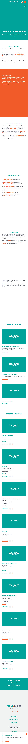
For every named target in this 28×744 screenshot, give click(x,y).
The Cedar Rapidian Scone (8, 185)
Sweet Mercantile (17, 132)
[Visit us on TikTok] (17, 711)
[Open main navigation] (25, 2)
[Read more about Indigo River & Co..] (14, 428)
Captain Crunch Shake (7, 181)
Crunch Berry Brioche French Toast (10, 190)
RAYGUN (9, 242)
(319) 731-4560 (14, 731)
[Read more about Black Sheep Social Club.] (14, 555)
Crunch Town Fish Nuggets (8, 188)
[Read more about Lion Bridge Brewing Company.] (14, 491)
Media (14, 717)
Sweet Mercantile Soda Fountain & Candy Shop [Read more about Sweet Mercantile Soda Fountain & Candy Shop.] (9, 598)
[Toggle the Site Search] (22, 2)
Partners (14, 716)
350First (12, 139)
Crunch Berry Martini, (7, 197)
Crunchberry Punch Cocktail (8, 194)
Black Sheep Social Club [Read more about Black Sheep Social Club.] (9, 565)
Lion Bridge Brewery (20, 137)
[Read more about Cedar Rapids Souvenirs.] (14, 372)
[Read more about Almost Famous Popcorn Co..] (14, 621)
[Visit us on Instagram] (12, 711)
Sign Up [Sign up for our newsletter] (14, 687)
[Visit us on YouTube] (15, 711)
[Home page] (14, 2)
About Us (14, 715)
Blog (14, 723)
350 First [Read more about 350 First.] (5, 533)
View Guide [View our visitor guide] (14, 682)
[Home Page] (14, 707)
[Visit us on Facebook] (10, 711)
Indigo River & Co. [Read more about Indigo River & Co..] (7, 437)
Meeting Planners (14, 719)
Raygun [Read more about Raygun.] (4, 468)
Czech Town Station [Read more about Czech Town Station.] (8, 663)
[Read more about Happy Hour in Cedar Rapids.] (14, 344)
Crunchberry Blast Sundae (8, 184)
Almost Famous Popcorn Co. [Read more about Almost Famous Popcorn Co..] (10, 631)
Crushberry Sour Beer (7, 196)
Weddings (14, 722)
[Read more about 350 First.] (14, 523)
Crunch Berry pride (9, 244)
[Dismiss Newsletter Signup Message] (26, 734)
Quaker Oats (4, 55)
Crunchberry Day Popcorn (8, 183)
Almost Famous (13, 130)
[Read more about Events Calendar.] (14, 396)
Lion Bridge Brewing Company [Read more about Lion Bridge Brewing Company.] (11, 501)
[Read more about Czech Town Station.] (14, 653)
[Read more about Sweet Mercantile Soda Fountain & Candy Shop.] (14, 588)
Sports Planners (14, 720)
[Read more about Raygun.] (14, 459)
